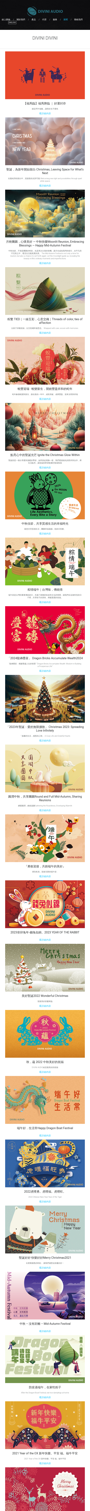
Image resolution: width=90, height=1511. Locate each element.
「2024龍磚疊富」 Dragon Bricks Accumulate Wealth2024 (45, 658)
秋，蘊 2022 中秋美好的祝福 (45, 1062)
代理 (44, 19)
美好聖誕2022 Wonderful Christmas (45, 996)
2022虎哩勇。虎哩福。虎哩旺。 (45, 1191)
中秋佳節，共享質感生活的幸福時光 (45, 523)
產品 (34, 19)
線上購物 (6, 19)
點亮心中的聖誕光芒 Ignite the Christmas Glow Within (45, 455)
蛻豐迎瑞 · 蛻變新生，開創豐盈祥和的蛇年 (45, 389)
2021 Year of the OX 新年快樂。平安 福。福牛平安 (45, 1453)
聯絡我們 (78, 19)
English (12, 22)
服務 (55, 19)
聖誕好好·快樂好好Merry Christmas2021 (45, 1257)
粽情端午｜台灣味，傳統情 (45, 589)
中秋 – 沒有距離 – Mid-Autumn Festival (45, 1323)
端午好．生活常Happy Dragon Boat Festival (45, 1128)
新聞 (66, 19)
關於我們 (21, 19)
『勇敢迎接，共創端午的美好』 (45, 866)
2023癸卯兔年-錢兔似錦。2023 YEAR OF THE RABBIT (45, 932)
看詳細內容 (45, 113)
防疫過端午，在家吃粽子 (45, 1387)
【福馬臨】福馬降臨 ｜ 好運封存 (45, 103)
